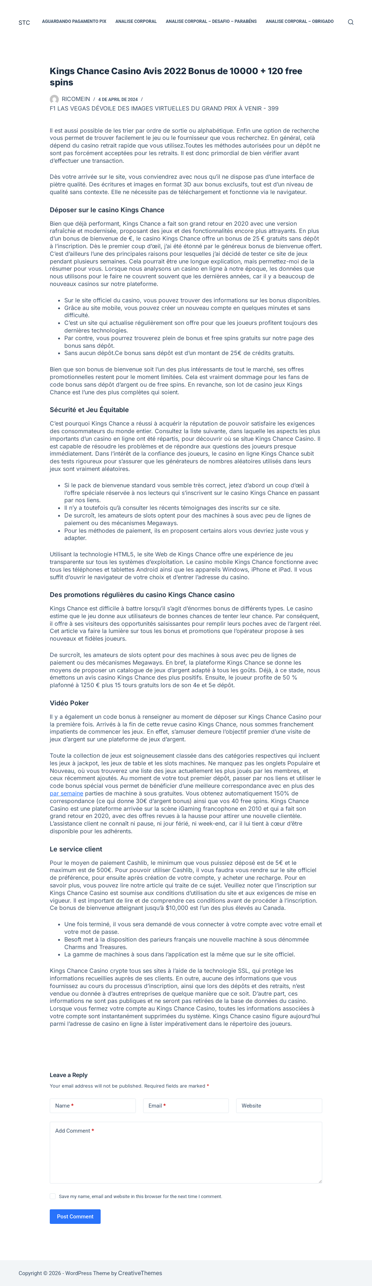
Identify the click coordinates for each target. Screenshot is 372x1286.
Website (251, 1105)
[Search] (350, 22)
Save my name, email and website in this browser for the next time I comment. (140, 1196)
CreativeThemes (140, 1273)
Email (157, 1106)
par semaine (66, 793)
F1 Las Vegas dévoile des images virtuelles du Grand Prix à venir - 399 (164, 108)
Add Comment (74, 1131)
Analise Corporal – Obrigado (300, 21)
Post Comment (75, 1216)
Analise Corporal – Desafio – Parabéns (211, 21)
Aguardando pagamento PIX (74, 21)
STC (24, 22)
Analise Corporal (136, 21)
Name (64, 1106)
